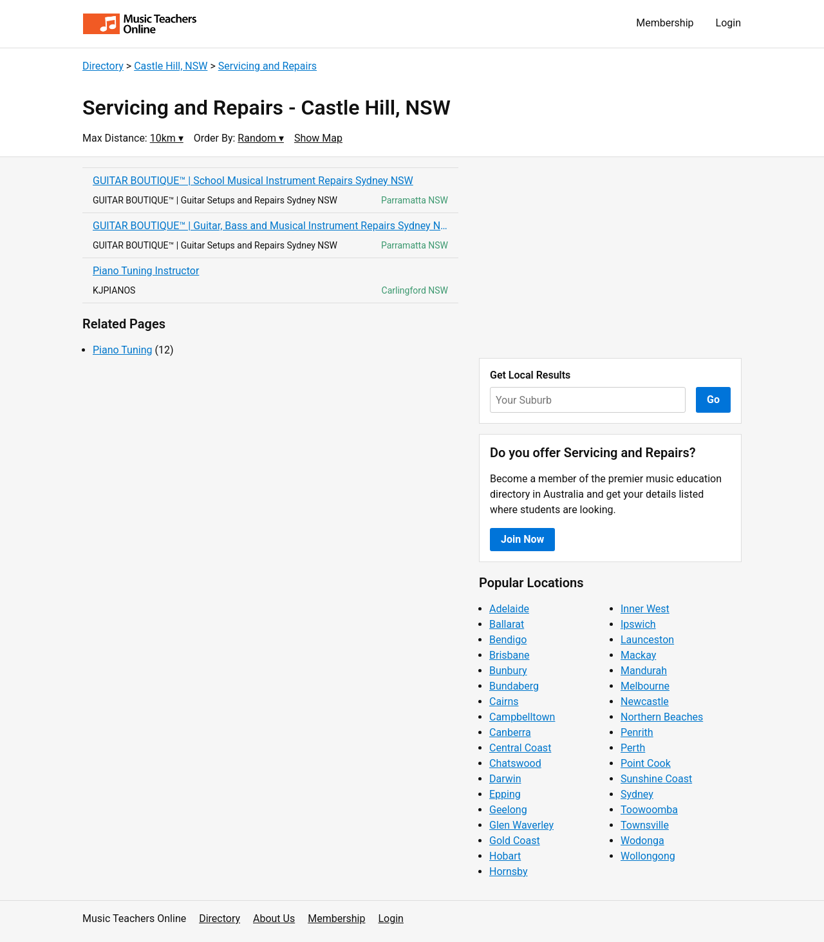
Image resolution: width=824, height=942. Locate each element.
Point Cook (646, 763)
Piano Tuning (122, 350)
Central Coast (520, 748)
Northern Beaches (662, 717)
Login (728, 23)
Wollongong (648, 856)
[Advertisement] (610, 257)
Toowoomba (649, 810)
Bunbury (508, 670)
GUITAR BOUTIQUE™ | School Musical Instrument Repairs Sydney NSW (253, 180)
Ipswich (638, 624)
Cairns (504, 701)
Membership (664, 23)
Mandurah (644, 670)
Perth (633, 748)
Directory (103, 66)
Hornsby (508, 871)
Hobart (505, 856)
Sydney (637, 794)
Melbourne (645, 686)
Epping (505, 794)
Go (713, 399)
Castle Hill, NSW (170, 66)
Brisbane (509, 655)
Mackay (638, 655)
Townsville (645, 825)
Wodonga (642, 840)
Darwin (505, 779)
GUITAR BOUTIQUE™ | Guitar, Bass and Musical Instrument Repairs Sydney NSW (270, 226)
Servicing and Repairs (267, 66)
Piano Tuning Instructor (146, 271)
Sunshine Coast (656, 779)
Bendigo (508, 640)
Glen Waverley (521, 825)
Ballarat (506, 624)
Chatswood (515, 763)
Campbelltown (522, 717)
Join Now (522, 539)
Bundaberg (514, 686)
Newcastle (645, 701)
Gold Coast (514, 840)
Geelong (508, 810)
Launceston (647, 640)
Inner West (645, 609)
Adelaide (509, 609)
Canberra (510, 732)
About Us (274, 918)
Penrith (637, 732)
